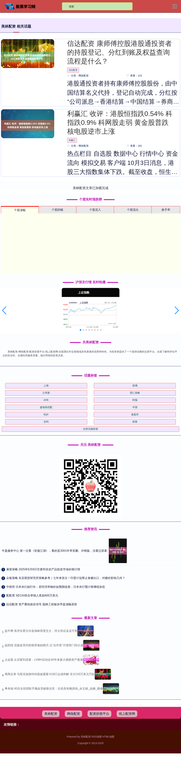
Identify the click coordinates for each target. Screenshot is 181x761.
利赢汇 (72, 140)
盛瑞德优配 (46, 407)
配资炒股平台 (99, 714)
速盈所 (135, 414)
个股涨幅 (20, 210)
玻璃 (134, 385)
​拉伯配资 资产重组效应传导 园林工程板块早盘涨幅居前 (41, 604)
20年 (46, 400)
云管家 (46, 392)
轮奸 (46, 414)
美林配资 (50, 714)
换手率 (166, 209)
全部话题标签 (90, 428)
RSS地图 (96, 736)
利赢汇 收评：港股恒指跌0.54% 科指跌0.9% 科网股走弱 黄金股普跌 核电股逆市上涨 (119, 122)
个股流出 (132, 209)
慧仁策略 (135, 392)
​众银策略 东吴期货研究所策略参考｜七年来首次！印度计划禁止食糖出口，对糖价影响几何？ (65, 578)
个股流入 (95, 209)
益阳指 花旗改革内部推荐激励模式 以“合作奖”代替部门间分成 (44, 645)
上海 (46, 385)
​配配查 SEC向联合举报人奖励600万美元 (32, 595)
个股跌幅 (57, 209)
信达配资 (73, 70)
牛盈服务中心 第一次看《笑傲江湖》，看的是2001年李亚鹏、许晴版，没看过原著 (54, 550)
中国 (134, 407)
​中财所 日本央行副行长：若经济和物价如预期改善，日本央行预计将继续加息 (55, 586)
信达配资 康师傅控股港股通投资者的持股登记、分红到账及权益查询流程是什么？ (119, 52)
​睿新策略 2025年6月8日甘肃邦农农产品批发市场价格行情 (43, 569)
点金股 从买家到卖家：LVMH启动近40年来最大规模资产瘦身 (44, 659)
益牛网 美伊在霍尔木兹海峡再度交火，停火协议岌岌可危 (41, 630)
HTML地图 (108, 736)
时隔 (134, 400)
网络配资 (73, 714)
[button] (4, 310)
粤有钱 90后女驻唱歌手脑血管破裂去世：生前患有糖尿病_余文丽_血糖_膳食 (54, 688)
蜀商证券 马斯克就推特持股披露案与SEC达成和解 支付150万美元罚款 (50, 674)
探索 (134, 421)
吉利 (46, 421)
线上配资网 (127, 714)
